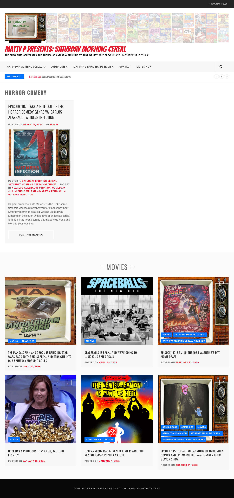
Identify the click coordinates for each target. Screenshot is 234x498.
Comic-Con (59, 66)
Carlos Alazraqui (26, 187)
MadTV (43, 191)
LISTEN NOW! (144, 66)
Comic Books (93, 439)
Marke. (54, 124)
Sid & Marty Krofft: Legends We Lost (59, 77)
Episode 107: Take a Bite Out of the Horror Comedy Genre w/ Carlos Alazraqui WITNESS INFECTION (35, 111)
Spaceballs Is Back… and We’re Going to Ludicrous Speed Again (110, 354)
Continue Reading (31, 234)
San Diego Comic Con (174, 433)
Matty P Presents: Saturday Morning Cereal (65, 49)
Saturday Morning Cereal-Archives (32, 184)
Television (28, 341)
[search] (221, 67)
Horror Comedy (51, 187)
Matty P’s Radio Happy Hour (93, 66)
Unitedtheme (152, 488)
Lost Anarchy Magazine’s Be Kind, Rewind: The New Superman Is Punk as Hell (114, 453)
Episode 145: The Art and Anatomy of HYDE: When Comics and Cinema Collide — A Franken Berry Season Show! (192, 455)
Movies (14, 341)
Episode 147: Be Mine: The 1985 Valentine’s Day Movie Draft (190, 354)
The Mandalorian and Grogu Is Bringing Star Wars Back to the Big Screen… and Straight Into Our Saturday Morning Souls (39, 356)
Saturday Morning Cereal (26, 66)
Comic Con (187, 427)
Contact (125, 66)
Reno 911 (57, 191)
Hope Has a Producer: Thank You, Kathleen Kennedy (36, 453)
